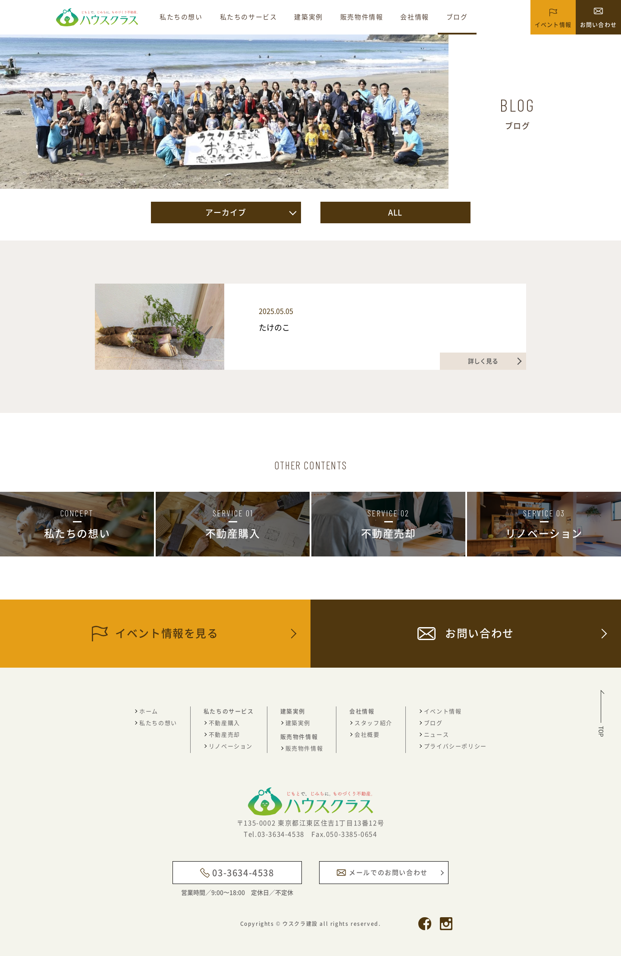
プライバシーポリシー (455, 746)
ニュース (436, 734)
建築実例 (308, 17)
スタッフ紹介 (373, 723)
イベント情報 (443, 711)
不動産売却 (224, 734)
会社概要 (367, 734)
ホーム (148, 711)
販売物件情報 (361, 17)
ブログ (457, 17)
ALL (395, 212)
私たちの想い (181, 17)
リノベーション (231, 746)
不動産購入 (224, 723)
